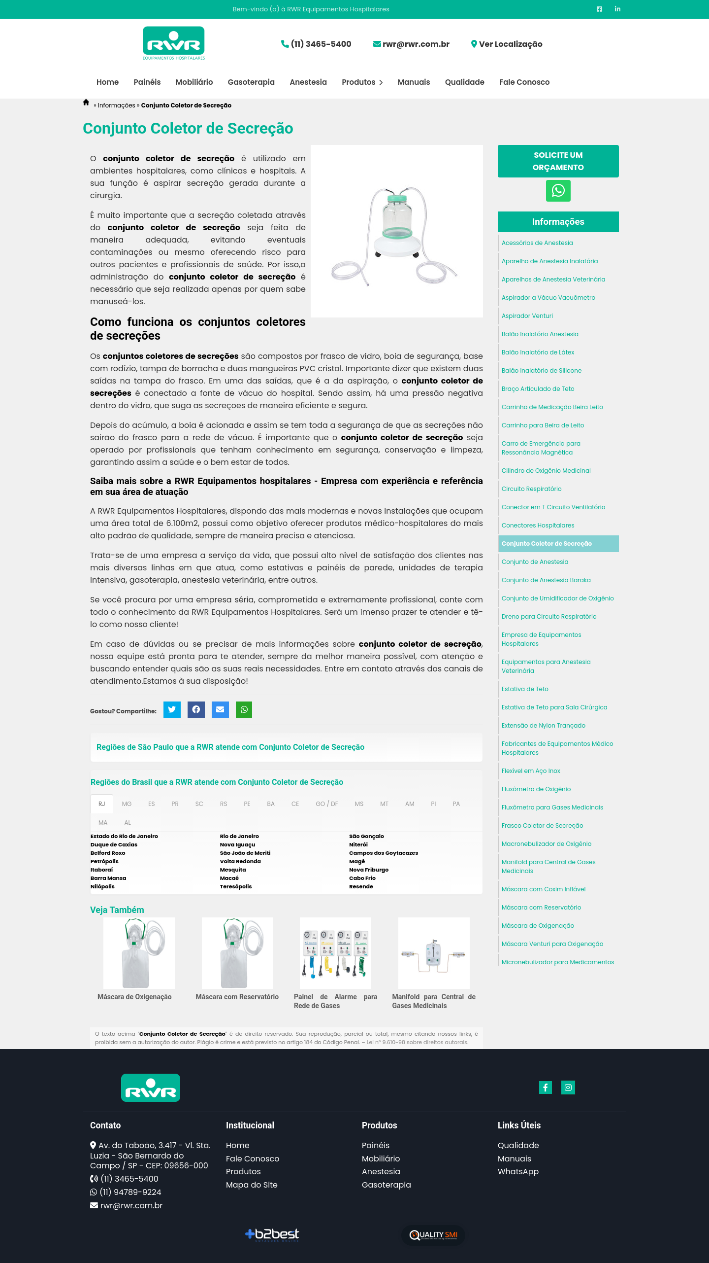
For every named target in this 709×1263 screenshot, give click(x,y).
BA (271, 804)
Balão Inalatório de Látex (538, 352)
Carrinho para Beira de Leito (543, 425)
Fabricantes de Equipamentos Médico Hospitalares (557, 748)
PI (433, 804)
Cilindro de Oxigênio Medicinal (546, 470)
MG (127, 804)
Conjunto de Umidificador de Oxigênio (558, 598)
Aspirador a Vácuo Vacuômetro (548, 297)
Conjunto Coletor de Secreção (547, 543)
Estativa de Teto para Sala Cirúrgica (555, 707)
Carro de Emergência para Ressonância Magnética (541, 447)
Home (108, 82)
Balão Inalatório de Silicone (541, 370)
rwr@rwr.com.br (416, 44)
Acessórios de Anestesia (537, 243)
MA (102, 822)
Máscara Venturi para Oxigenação (552, 944)
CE (295, 804)
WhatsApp (518, 1171)
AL (127, 822)
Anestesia (308, 82)
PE (247, 804)
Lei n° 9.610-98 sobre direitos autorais (417, 1042)
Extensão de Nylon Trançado (543, 725)
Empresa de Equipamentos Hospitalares (541, 639)
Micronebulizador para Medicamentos (558, 962)
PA (456, 804)
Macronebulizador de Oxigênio (547, 844)
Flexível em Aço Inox (531, 771)
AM (409, 804)
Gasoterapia (251, 82)
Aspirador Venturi (527, 316)
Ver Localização (511, 44)
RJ (101, 804)
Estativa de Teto (525, 689)
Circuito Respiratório (532, 489)
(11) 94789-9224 (130, 1192)
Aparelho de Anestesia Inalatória (550, 261)
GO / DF (327, 804)
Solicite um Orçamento (558, 161)
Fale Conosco (524, 82)
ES (151, 804)
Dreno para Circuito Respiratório (549, 616)
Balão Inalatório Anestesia (540, 334)
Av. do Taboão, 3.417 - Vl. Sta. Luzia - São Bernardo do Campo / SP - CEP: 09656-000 (150, 1156)
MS (359, 804)
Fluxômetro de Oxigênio (536, 789)
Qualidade (464, 82)
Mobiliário (194, 82)
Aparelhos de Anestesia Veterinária (554, 279)
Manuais (414, 82)
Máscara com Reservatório (237, 997)
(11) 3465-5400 (320, 44)
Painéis (147, 82)
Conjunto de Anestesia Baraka (546, 580)
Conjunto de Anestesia (535, 562)
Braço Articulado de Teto (538, 389)
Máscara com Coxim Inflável (543, 889)
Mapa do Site (252, 1185)
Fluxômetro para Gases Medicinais (552, 807)
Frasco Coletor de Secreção (542, 825)
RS (223, 804)
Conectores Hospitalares (538, 525)
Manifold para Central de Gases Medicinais (549, 866)
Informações (558, 221)
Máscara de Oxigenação (134, 997)
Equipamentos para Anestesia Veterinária (546, 666)
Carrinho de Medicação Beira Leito (552, 407)
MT (384, 804)
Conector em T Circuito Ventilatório (553, 507)
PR (175, 804)
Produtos (362, 82)
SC (199, 804)
